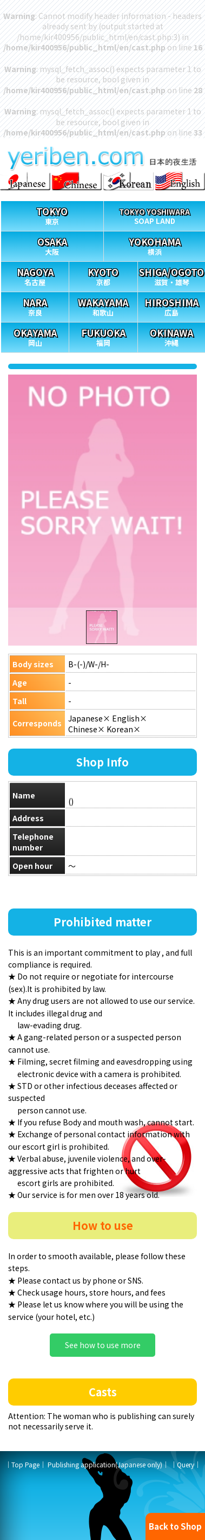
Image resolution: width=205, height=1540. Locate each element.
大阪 (52, 244)
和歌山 (103, 305)
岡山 (35, 335)
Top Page (25, 1464)
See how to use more (103, 1344)
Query (185, 1464)
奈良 (35, 305)
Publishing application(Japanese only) (105, 1464)
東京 (52, 214)
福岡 (103, 335)
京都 (103, 274)
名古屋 (35, 274)
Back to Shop (175, 1526)
